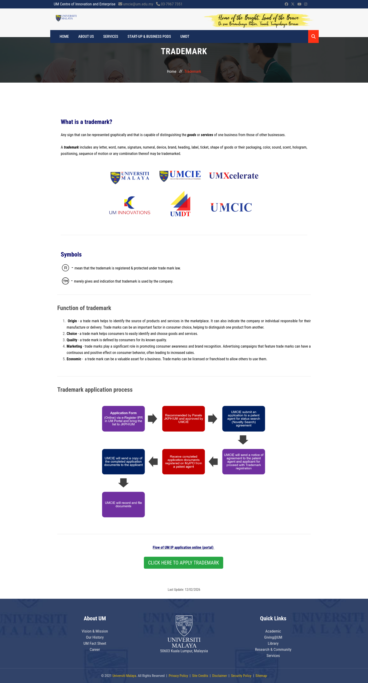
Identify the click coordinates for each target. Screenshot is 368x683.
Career (95, 649)
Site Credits (200, 676)
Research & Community (273, 649)
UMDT (184, 36)
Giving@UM (273, 637)
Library (273, 643)
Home (64, 36)
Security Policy (241, 676)
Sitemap (261, 676)
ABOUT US (86, 36)
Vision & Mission (95, 631)
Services (273, 655)
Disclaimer (219, 676)
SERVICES (110, 36)
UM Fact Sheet (94, 643)
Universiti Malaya (124, 676)
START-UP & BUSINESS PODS (149, 36)
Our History (95, 637)
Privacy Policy (178, 676)
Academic (273, 631)
